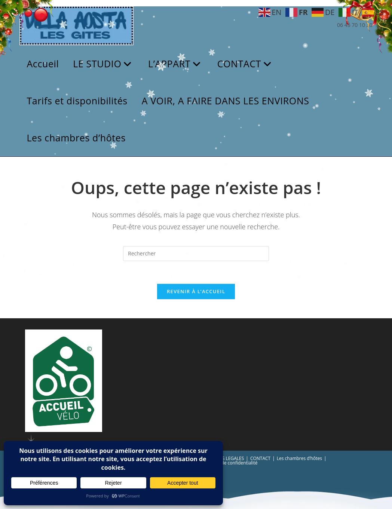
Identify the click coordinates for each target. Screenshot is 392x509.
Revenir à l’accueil (196, 291)
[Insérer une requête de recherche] (196, 253)
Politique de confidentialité (229, 463)
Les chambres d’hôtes (299, 458)
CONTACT (260, 458)
